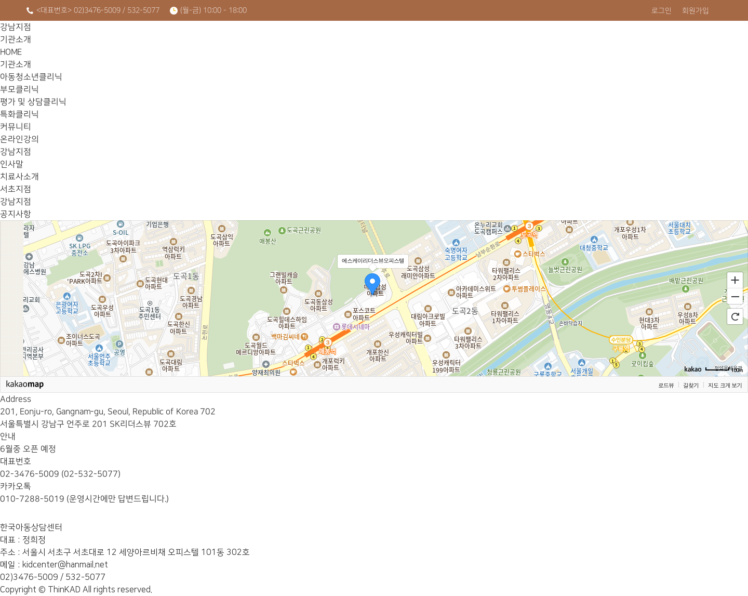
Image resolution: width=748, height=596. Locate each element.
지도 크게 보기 (725, 385)
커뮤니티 (584, 41)
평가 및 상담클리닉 (435, 41)
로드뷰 (666, 385)
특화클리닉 (509, 41)
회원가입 (695, 11)
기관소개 (210, 41)
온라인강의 (659, 41)
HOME (136, 41)
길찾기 (691, 385)
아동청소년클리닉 (286, 41)
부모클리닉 (360, 41)
